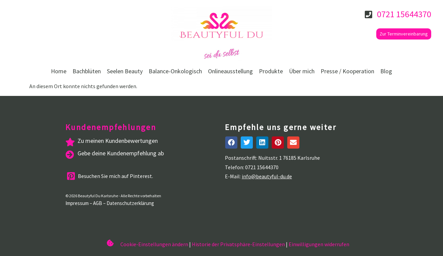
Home (58, 71)
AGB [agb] (97, 203)
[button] (231, 142)
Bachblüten (86, 71)
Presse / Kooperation (347, 71)
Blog (386, 71)
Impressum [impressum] (77, 203)
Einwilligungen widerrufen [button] (319, 244)
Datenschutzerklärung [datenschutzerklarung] (130, 203)
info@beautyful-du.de (267, 176)
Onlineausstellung (230, 71)
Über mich (302, 71)
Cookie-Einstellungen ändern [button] (154, 244)
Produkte (271, 71)
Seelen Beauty (125, 71)
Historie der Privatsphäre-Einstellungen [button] (238, 244)
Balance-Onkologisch (175, 71)
